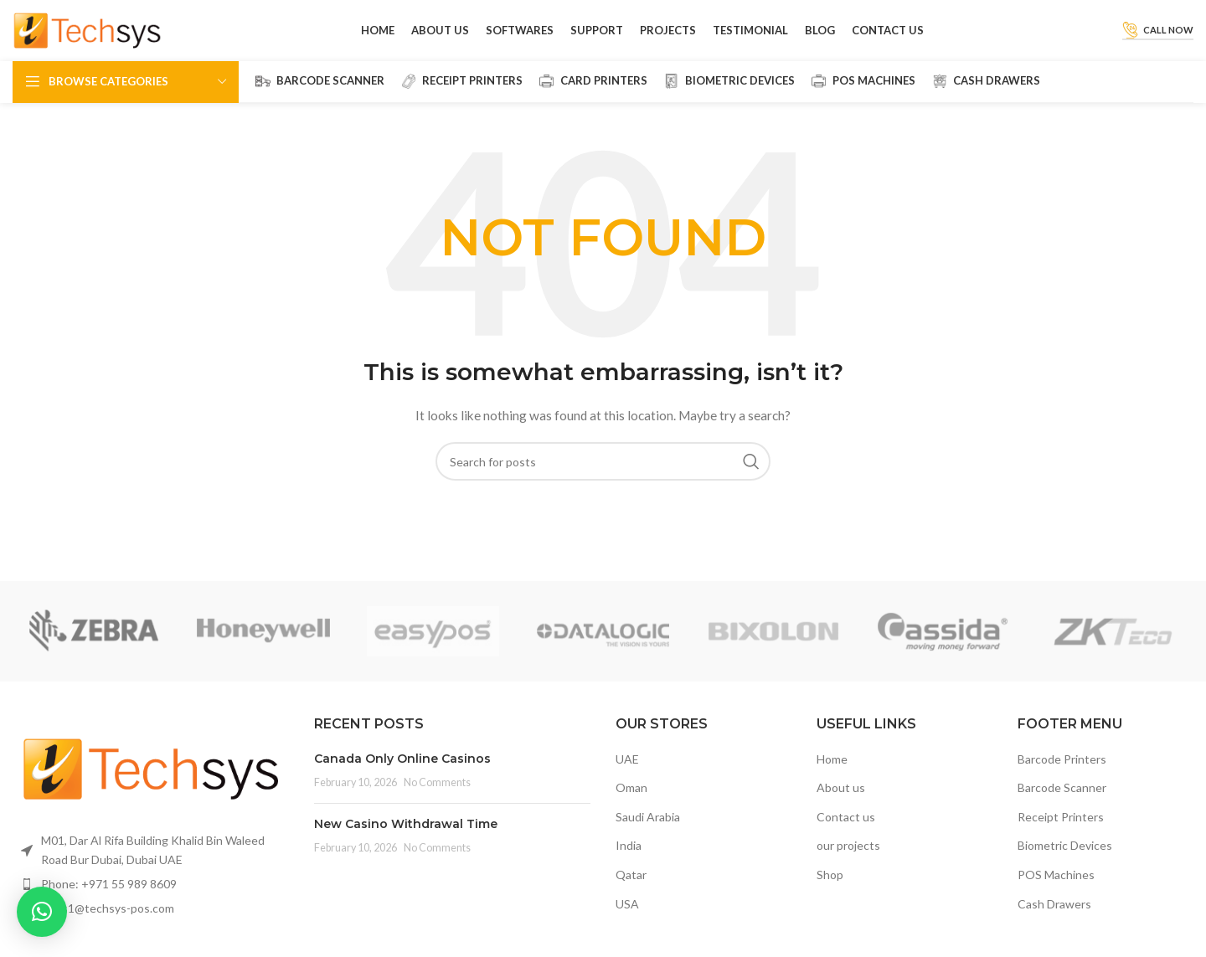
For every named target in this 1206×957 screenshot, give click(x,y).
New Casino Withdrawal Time (405, 838)
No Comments (437, 796)
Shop (830, 889)
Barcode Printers (1062, 773)
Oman (631, 802)
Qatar (631, 889)
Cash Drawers (1054, 918)
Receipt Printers (1061, 831)
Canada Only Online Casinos (402, 772)
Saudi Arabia (648, 831)
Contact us (846, 831)
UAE (627, 773)
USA (627, 918)
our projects (848, 860)
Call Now (1157, 37)
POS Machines (1056, 889)
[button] (42, 912)
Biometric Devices (1065, 860)
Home (832, 773)
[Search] (603, 476)
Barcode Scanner (1062, 802)
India (629, 860)
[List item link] (151, 898)
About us (841, 802)
